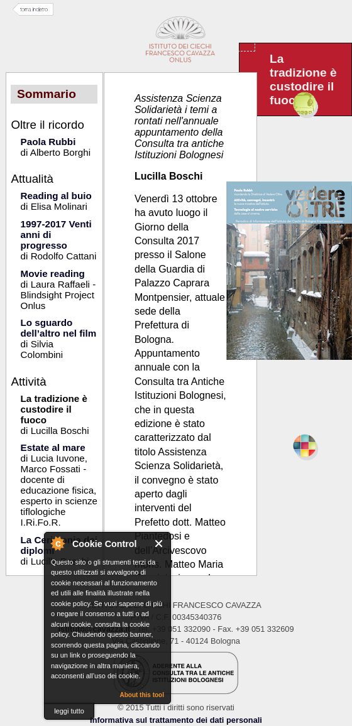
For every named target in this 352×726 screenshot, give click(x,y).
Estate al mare (53, 447)
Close (159, 543)
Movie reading (53, 273)
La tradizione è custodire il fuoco (54, 409)
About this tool (141, 694)
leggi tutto (69, 711)
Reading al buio (56, 195)
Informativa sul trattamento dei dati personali (176, 720)
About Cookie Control (57, 543)
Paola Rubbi (48, 141)
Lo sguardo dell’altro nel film (59, 328)
